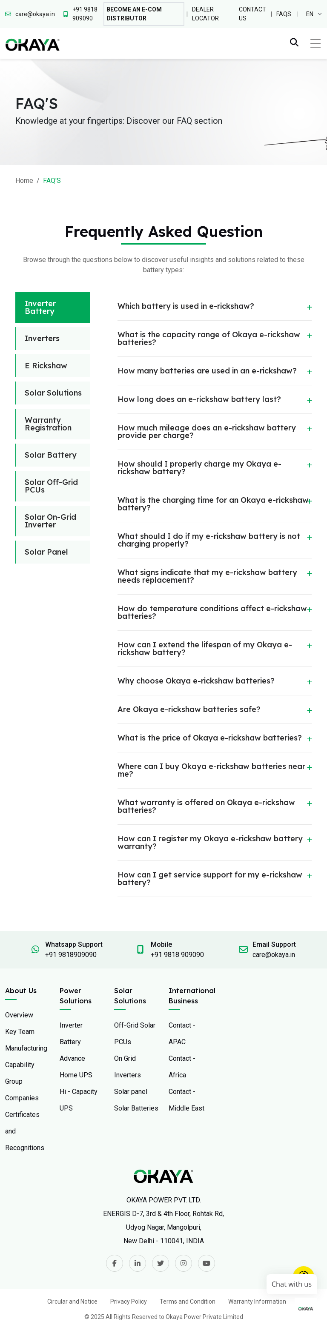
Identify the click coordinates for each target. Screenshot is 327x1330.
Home (24, 181)
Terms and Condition (187, 1301)
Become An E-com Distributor (134, 14)
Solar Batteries (136, 1108)
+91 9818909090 (71, 955)
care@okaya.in (273, 955)
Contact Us (252, 14)
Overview (19, 1015)
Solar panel (130, 1092)
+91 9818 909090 (177, 955)
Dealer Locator (205, 14)
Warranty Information (257, 1301)
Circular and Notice (72, 1301)
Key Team (19, 1032)
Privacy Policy (128, 1301)
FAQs (283, 14)
